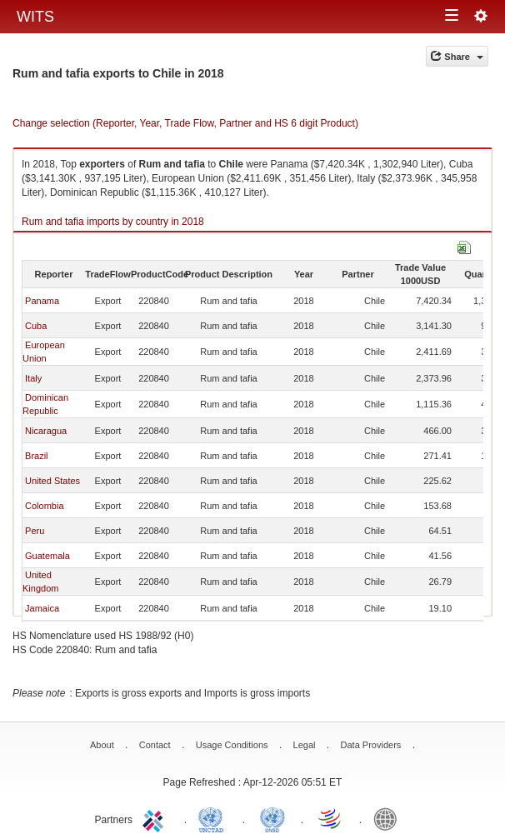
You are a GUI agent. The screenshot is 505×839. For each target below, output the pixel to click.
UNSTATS (272, 818)
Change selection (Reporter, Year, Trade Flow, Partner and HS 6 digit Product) (185, 123)
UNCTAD (214, 818)
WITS (35, 16)
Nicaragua (46, 431)
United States (52, 481)
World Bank (389, 818)
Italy (33, 378)
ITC (155, 818)
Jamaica (42, 608)
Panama (42, 301)
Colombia (44, 506)
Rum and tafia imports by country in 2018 (113, 221)
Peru (34, 531)
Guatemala (47, 556)
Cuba (36, 326)
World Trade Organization (331, 818)
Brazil (36, 456)
